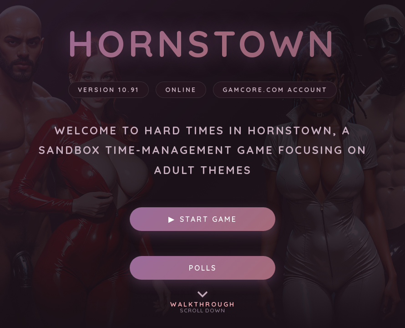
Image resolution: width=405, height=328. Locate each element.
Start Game (202, 219)
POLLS (203, 267)
